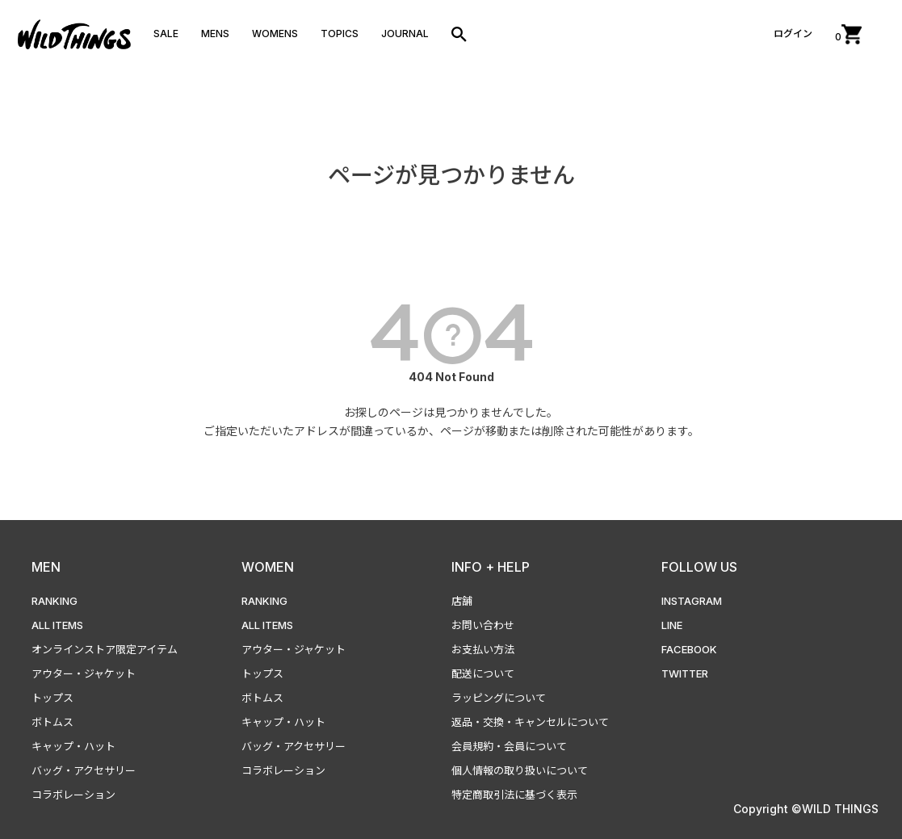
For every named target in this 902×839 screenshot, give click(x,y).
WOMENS (275, 33)
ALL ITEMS (57, 625)
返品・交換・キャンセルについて (530, 721)
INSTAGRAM (691, 600)
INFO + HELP (490, 567)
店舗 (461, 600)
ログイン (793, 33)
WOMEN (267, 567)
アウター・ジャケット (83, 673)
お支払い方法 (482, 649)
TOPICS (340, 33)
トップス (52, 697)
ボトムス (52, 721)
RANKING (54, 600)
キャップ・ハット (73, 746)
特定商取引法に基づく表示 (514, 794)
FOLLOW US (699, 567)
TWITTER (684, 673)
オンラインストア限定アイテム (104, 649)
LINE (671, 625)
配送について (482, 673)
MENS (215, 33)
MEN (46, 567)
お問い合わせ (482, 625)
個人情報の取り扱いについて (519, 770)
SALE (165, 33)
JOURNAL (405, 33)
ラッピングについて (498, 697)
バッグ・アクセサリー (83, 770)
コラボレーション (73, 794)
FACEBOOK (689, 649)
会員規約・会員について (509, 746)
